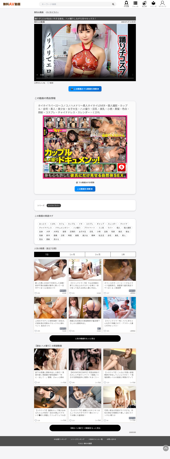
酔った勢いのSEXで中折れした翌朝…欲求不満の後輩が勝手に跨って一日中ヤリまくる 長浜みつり (50, 285)
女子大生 (82, 231)
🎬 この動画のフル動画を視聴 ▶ (85, 88)
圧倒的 (72, 231)
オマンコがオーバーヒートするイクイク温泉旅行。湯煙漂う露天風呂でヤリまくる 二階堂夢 (118, 285)
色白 (41, 239)
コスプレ (89, 223)
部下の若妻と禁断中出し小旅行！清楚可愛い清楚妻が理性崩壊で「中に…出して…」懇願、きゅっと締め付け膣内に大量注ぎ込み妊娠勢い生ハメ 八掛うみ (49, 375)
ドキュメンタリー (62, 227)
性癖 (41, 235)
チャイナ (124, 223)
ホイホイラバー (54, 205)
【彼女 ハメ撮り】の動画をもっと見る (84, 428)
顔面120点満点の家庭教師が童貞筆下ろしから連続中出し (85, 322)
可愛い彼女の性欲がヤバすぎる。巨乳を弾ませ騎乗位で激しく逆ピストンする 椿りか (118, 412)
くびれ (52, 223)
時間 (70, 235)
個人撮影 (127, 227)
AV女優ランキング (60, 439)
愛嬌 (55, 235)
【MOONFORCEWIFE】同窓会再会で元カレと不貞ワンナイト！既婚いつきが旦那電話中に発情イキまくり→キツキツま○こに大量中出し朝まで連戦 (85, 375)
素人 (124, 235)
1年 (123, 254)
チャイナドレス (45, 227)
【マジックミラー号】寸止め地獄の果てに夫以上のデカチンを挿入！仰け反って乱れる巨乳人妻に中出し (84, 285)
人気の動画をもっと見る (85, 338)
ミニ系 (101, 227)
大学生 (56, 231)
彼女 (127, 231)
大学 (48, 231)
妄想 (64, 231)
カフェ (61, 223)
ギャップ (100, 223)
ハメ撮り (77, 227)
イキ (80, 223)
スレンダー (112, 223)
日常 (62, 235)
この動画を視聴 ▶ (85, 189)
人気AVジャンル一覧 (96, 439)
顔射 (48, 239)
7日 (47, 254)
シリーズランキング (77, 439)
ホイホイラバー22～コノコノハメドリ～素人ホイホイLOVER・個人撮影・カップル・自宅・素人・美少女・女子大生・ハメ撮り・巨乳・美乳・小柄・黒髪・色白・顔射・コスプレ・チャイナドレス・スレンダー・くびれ (84, 109)
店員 (106, 231)
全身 (41, 231)
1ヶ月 (72, 254)
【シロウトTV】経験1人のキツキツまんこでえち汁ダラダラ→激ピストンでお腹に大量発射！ (85, 412)
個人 (118, 227)
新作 (48, 235)
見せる (56, 239)
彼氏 (120, 231)
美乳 (116, 235)
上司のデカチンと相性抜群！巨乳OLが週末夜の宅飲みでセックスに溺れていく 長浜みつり (50, 323)
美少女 (85, 235)
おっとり (42, 223)
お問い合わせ (111, 439)
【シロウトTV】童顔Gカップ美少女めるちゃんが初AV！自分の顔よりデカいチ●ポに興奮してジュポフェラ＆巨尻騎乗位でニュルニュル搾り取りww (50, 413)
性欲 (113, 231)
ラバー (110, 227)
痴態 (77, 235)
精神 (93, 235)
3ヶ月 (97, 254)
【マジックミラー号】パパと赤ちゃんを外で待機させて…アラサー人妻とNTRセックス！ (118, 323)
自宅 (109, 235)
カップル (71, 223)
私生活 (101, 235)
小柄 (98, 231)
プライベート (89, 227)
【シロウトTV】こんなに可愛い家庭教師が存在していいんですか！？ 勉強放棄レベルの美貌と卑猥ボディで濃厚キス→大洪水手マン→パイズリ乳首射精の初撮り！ (118, 375)
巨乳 (91, 231)
